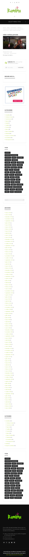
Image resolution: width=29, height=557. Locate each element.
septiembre (9, 220)
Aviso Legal (8, 554)
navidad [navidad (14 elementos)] (7, 182)
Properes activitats (9, 135)
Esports (7, 121)
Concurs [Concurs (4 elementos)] (13, 162)
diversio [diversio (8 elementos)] (7, 167)
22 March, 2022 (9, 51)
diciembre (8, 216)
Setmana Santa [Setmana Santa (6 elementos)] (17, 186)
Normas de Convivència (17, 554)
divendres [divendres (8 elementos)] (19, 165)
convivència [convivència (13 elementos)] (8, 165)
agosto (8, 278)
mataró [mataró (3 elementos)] (7, 179)
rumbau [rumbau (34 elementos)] (13, 184)
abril (7, 233)
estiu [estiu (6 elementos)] (6, 169)
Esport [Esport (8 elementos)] (19, 167)
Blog (8, 27)
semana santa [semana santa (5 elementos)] (8, 186)
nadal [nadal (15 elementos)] (18, 179)
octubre (8, 243)
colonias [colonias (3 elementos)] (7, 162)
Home (4, 27)
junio (7, 223)
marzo (8, 212)
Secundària (7, 137)
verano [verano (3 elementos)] (7, 191)
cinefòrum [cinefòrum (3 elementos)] (14, 160)
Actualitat (13, 27)
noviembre (9, 218)
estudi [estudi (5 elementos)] (11, 169)
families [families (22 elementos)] (18, 172)
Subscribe (20, 67)
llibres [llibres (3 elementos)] (7, 177)
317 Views (7, 53)
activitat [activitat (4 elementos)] (7, 152)
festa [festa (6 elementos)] (6, 174)
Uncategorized (8, 139)
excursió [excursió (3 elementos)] (17, 169)
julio (7, 315)
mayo (7, 225)
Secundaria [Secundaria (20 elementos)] (19, 184)
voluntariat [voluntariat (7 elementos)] (18, 191)
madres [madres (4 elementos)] (12, 177)
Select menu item (14, 21)
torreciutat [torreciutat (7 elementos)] (19, 189)
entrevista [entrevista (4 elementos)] (13, 167)
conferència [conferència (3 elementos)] (20, 162)
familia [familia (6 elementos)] (7, 172)
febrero (8, 229)
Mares (6, 129)
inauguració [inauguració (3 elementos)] (18, 174)
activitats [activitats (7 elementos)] (7, 157)
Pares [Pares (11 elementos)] (12, 182)
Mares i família (8, 131)
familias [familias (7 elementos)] (12, 172)
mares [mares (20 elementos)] (17, 177)
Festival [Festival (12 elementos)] (11, 174)
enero (8, 214)
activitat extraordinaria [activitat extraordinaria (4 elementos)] (11, 155)
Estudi (6, 123)
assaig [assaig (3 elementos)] (13, 157)
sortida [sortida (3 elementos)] (12, 189)
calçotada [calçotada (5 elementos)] (7, 160)
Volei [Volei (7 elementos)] (12, 191)
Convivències (8, 119)
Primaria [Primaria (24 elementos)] (7, 184)
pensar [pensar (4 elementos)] (17, 182)
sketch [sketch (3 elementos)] (6, 189)
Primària (7, 133)
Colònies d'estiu (8, 117)
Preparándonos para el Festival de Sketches (13, 29)
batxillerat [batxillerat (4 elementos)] (20, 157)
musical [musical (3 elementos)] (13, 179)
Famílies (7, 125)
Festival (19, 27)
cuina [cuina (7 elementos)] (14, 165)
